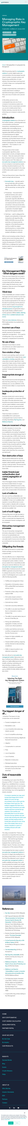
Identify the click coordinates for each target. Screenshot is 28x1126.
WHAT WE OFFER (8, 1035)
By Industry (5, 1042)
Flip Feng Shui (18, 420)
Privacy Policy (23, 1118)
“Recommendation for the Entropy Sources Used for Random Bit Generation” (14, 920)
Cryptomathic (5, 29)
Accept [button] (10, 1123)
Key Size (7, 913)
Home (3, 65)
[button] (26, 1)
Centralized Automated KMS (9, 35)
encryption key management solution (12, 567)
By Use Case (6, 1039)
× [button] (24, 1112)
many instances (12, 320)
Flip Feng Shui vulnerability (12, 955)
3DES (14, 32)
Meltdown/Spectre (7, 422)
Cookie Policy (7, 1119)
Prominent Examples (15, 935)
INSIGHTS (5, 1056)
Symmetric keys (9, 181)
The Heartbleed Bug (10, 949)
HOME (4, 1014)
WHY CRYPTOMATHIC (9, 1017)
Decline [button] (17, 1123)
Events (4, 1067)
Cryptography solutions (8, 120)
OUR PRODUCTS (7, 1046)
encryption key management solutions (12, 162)
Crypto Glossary (7, 1071)
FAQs (4, 1074)
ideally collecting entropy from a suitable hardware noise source (13, 315)
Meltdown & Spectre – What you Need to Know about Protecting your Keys (15, 964)
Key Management (7, 32)
